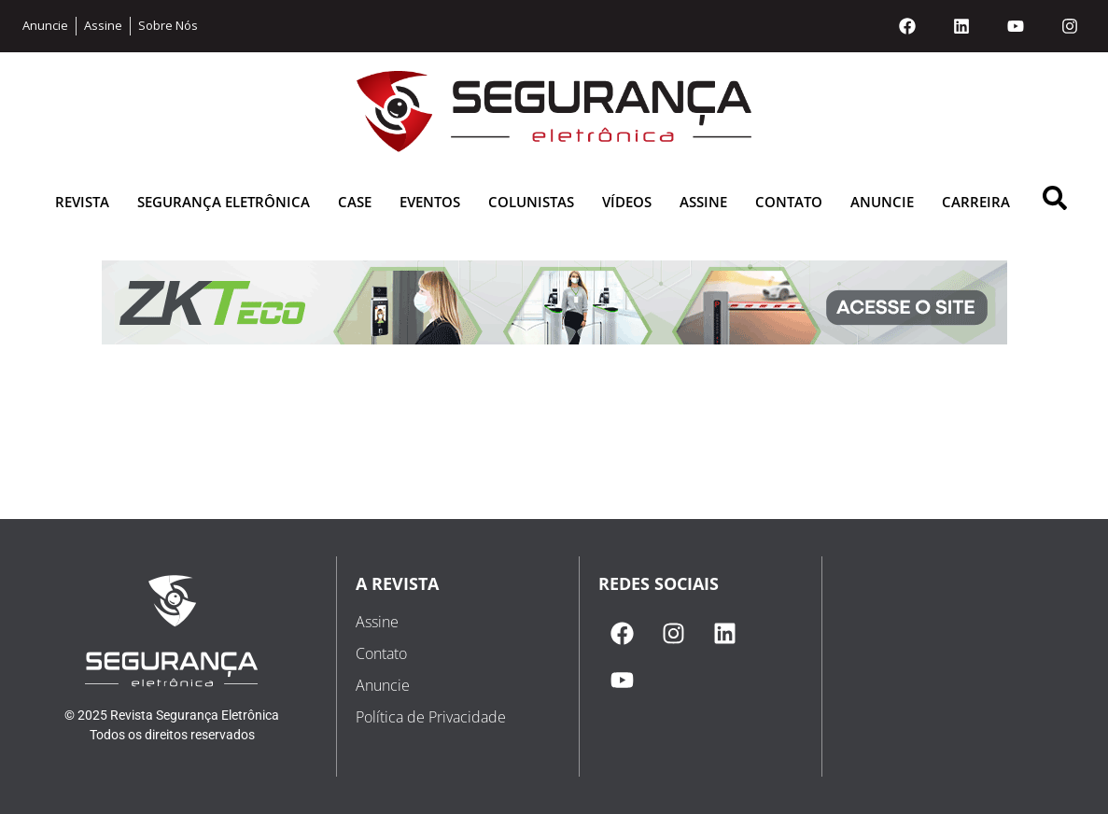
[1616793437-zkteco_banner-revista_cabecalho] (554, 339)
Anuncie (882, 201)
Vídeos (627, 201)
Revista (82, 201)
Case (355, 201)
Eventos (430, 201)
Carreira (976, 201)
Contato (788, 201)
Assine (703, 201)
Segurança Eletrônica (223, 201)
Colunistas (531, 201)
